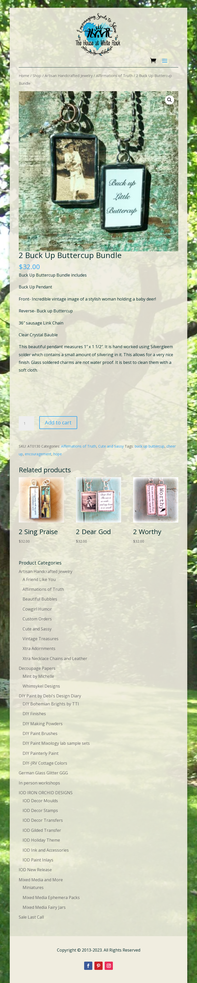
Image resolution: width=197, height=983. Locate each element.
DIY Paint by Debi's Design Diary (50, 696)
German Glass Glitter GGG (43, 773)
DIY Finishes (34, 713)
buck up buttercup (149, 446)
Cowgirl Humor (37, 609)
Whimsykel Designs (41, 686)
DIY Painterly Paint (40, 753)
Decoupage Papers (37, 668)
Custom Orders (37, 619)
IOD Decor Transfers (43, 820)
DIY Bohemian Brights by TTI (51, 704)
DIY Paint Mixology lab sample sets (56, 743)
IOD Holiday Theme (41, 840)
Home (24, 75)
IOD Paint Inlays (38, 860)
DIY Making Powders (43, 723)
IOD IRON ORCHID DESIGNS (46, 793)
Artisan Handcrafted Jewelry (69, 75)
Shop (37, 75)
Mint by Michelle (38, 676)
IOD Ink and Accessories (46, 850)
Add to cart (58, 422)
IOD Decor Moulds (40, 801)
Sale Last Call (31, 917)
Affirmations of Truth (114, 75)
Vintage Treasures (40, 639)
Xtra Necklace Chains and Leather (55, 658)
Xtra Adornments (39, 648)
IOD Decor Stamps (40, 810)
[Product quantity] (26, 423)
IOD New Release (35, 870)
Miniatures (33, 887)
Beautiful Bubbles (40, 599)
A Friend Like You (39, 579)
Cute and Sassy (111, 446)
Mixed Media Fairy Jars (44, 907)
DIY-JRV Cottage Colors (45, 763)
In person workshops (39, 783)
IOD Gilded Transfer (42, 830)
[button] (169, 100)
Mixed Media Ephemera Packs (51, 897)
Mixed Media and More (41, 880)
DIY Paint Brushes (40, 733)
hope (57, 453)
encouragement (38, 453)
